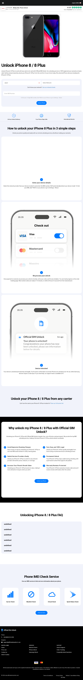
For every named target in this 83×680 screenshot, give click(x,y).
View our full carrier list (57, 403)
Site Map (63, 677)
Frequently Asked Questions (64, 652)
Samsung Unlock (33, 652)
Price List (3, 649)
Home (3, 647)
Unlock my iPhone (41, 481)
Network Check (33, 647)
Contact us (4, 652)
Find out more (41, 612)
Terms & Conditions (48, 675)
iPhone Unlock (33, 649)
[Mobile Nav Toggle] (3, 3)
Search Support (61, 647)
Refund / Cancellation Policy (73, 675)
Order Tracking (61, 649)
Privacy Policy (59, 675)
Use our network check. (48, 87)
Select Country (5, 654)
